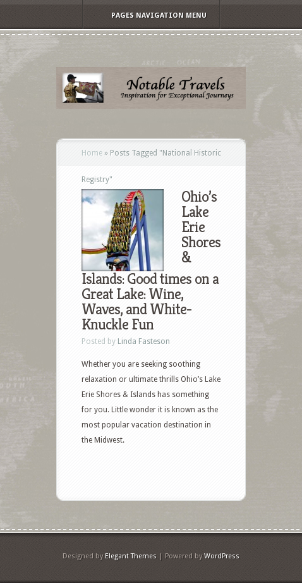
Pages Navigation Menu (150, 15)
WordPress (221, 556)
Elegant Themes (131, 556)
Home (92, 153)
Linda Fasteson (144, 341)
